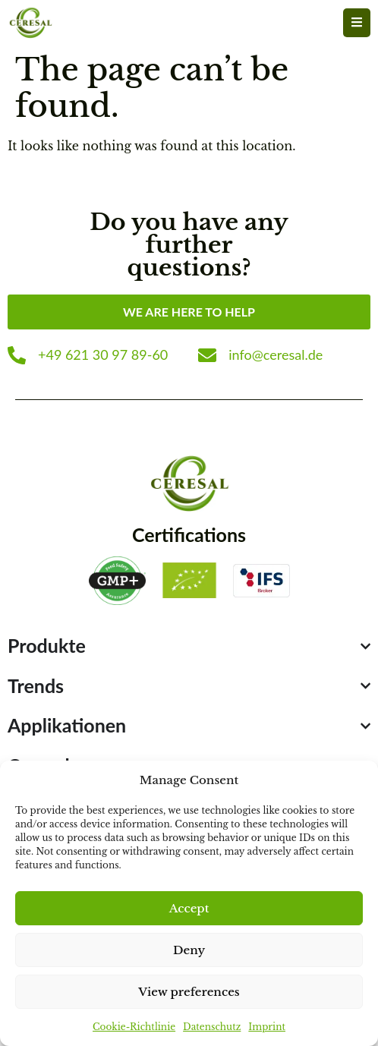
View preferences (189, 992)
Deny (189, 950)
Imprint (266, 1026)
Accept (189, 908)
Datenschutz (212, 1026)
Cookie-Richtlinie (134, 1026)
